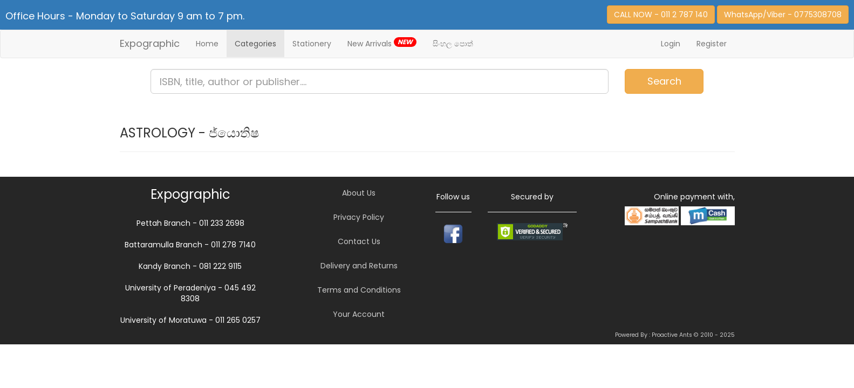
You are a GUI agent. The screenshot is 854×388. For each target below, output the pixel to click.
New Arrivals (381, 43)
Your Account (359, 314)
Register (711, 43)
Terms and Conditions (359, 290)
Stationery (311, 43)
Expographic (150, 43)
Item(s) (814, 76)
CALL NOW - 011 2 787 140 (661, 14)
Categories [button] (255, 43)
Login (670, 43)
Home (207, 43)
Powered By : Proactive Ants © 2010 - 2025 (675, 335)
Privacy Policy (358, 217)
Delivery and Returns (359, 265)
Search (664, 81)
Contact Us (359, 241)
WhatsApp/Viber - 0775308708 (783, 14)
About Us (358, 193)
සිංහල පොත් (453, 43)
